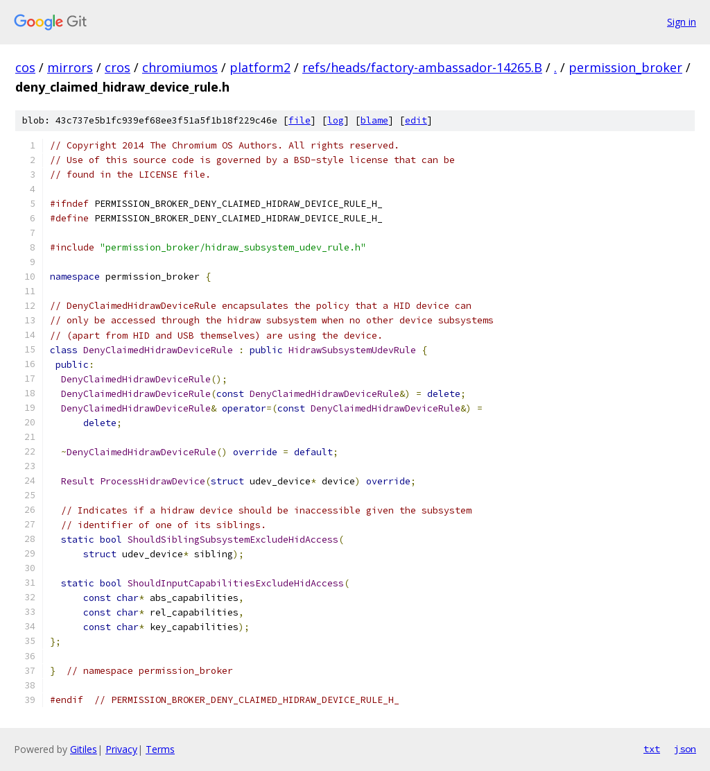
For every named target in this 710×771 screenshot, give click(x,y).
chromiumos (180, 67)
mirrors (70, 67)
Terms (160, 749)
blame (374, 120)
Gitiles (83, 749)
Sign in (681, 21)
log (335, 120)
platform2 (260, 67)
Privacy (121, 749)
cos (25, 67)
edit (416, 120)
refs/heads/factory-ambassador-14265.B (422, 67)
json (685, 749)
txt (651, 749)
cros (117, 67)
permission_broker (625, 67)
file (299, 120)
